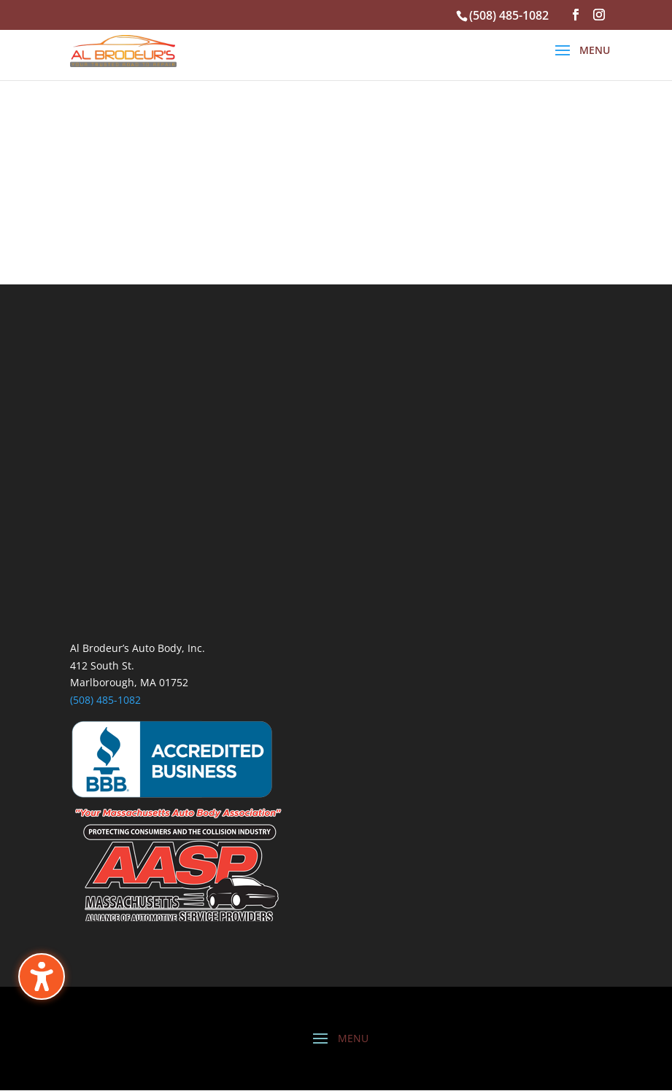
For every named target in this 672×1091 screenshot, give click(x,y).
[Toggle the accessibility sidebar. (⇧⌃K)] (41, 976)
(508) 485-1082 (105, 700)
